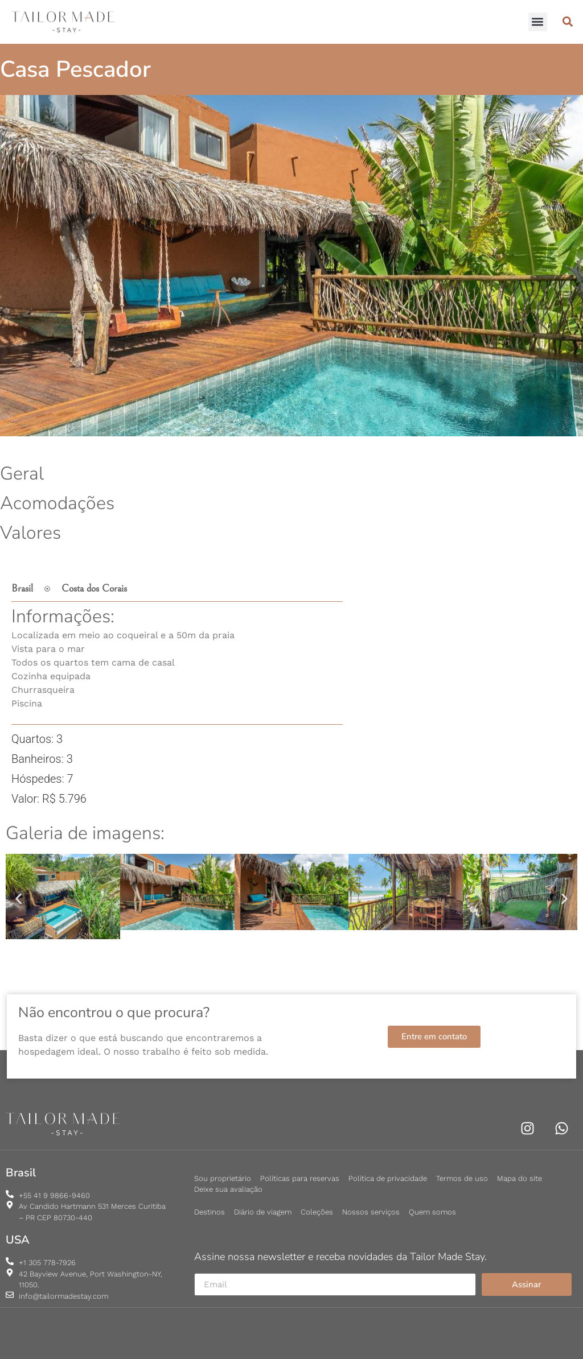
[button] (537, 22)
